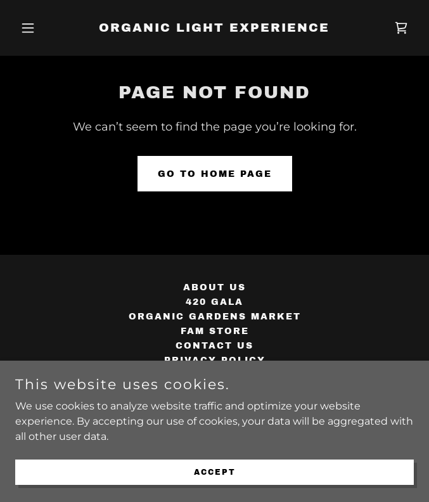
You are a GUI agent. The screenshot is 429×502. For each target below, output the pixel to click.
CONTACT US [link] (214, 346)
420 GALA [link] (214, 302)
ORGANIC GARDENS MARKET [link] (215, 316)
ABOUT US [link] (214, 287)
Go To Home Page (215, 174)
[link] (214, 28)
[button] (45, 28)
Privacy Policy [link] (215, 360)
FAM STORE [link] (215, 331)
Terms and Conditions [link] (214, 375)
